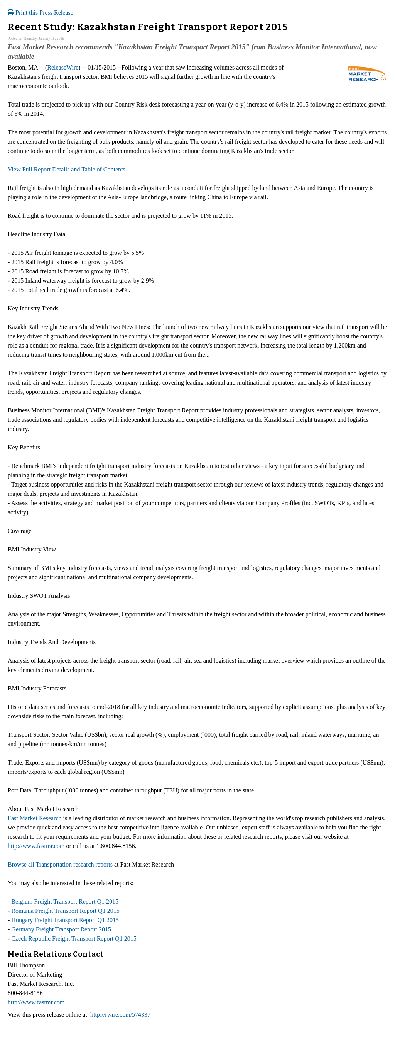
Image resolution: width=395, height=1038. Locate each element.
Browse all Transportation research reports (60, 864)
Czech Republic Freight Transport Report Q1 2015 (73, 938)
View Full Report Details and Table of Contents (66, 169)
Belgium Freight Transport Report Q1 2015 (64, 901)
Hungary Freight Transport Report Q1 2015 (65, 920)
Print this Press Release (40, 12)
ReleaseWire (62, 67)
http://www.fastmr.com (36, 846)
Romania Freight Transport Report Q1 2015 (65, 910)
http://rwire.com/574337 (120, 1014)
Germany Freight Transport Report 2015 (61, 929)
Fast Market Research (35, 818)
